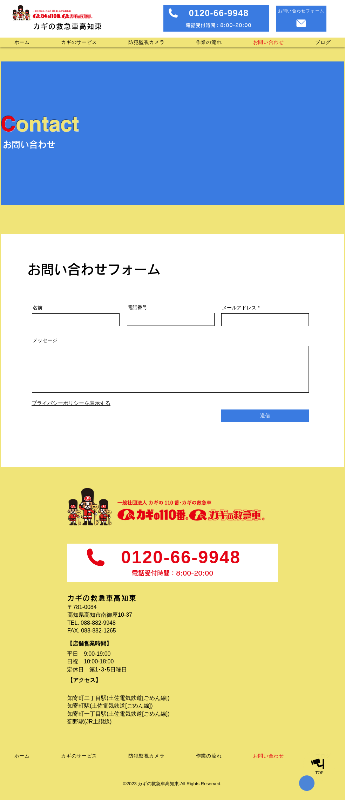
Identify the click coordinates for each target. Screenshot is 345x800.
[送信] (265, 415)
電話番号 (137, 307)
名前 (37, 307)
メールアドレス (239, 307)
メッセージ (45, 340)
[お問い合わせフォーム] (301, 19)
